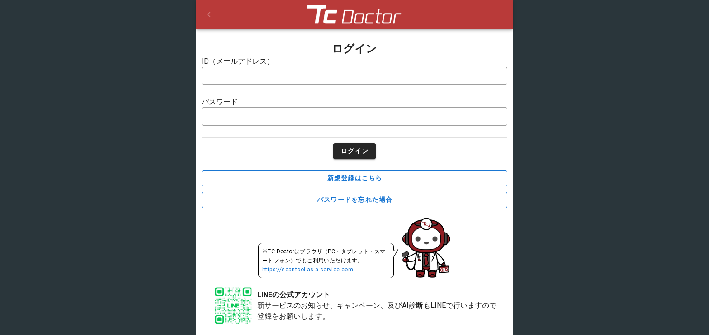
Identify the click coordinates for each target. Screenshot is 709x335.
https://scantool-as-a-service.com (307, 269)
